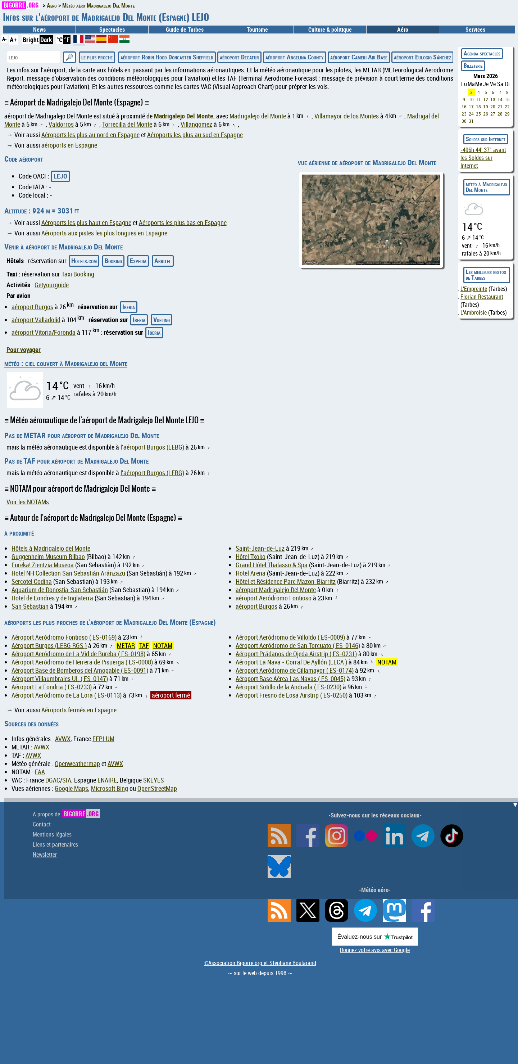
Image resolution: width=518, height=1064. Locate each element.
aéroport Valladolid (36, 320)
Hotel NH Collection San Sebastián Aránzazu (68, 573)
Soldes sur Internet (485, 139)
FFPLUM (103, 739)
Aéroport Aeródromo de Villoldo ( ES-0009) (290, 637)
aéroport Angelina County (294, 57)
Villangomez (196, 124)
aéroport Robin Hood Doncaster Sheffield (167, 57)
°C (59, 39)
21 (500, 106)
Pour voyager (23, 349)
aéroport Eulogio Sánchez (422, 57)
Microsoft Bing (109, 788)
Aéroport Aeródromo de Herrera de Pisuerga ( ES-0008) (82, 662)
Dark (46, 39)
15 (507, 99)
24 (471, 114)
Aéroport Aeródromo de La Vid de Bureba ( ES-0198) (78, 654)
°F (67, 39)
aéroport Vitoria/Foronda (44, 332)
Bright (31, 39)
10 (471, 99)
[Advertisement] (263, 848)
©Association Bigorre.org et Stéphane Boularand (260, 963)
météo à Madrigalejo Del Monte (486, 187)
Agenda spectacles (482, 53)
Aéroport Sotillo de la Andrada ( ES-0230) (288, 687)
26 (485, 114)
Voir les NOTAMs (27, 502)
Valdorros (61, 124)
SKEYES (153, 780)
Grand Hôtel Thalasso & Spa (272, 565)
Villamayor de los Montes (346, 116)
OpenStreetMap (157, 788)
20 (492, 106)
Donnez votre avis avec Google (375, 950)
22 (507, 106)
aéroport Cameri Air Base (358, 57)
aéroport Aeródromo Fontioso (274, 598)
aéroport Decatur (239, 57)
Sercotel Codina (32, 581)
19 (485, 106)
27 (492, 114)
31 (471, 121)
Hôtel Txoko (250, 557)
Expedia (138, 260)
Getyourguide (52, 285)
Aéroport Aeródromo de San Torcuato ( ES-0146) (298, 645)
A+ (13, 39)
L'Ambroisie (473, 312)
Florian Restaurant (481, 297)
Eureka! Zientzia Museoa (43, 565)
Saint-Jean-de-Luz (260, 548)
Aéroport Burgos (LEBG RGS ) (49, 645)
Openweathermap (77, 763)
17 (471, 106)
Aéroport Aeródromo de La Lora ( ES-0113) (67, 695)
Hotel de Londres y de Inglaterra (52, 598)
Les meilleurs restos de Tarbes (486, 274)
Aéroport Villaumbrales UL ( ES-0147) (60, 679)
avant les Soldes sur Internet (483, 158)
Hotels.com (84, 260)
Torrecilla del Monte (127, 124)
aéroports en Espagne (69, 145)
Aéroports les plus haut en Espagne (86, 222)
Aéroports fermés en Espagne (79, 710)
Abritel (162, 260)
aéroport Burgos (32, 307)
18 (478, 106)
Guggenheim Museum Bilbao (48, 557)
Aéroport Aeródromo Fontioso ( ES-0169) (64, 637)
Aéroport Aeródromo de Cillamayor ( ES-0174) (295, 670)
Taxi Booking (78, 274)
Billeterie (473, 65)
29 (507, 114)
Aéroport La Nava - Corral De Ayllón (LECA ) (291, 662)
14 (500, 99)
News (39, 29)
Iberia (128, 306)
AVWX (63, 739)
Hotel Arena (250, 573)
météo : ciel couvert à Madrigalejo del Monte (65, 363)
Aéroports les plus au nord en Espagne (90, 135)
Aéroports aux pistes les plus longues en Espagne (104, 233)
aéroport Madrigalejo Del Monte (276, 590)
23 (464, 114)
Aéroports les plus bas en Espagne (183, 222)
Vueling (161, 319)
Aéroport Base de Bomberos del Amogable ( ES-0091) (80, 670)
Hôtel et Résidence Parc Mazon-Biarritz (286, 581)
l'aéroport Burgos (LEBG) (152, 447)
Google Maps (71, 788)
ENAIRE (107, 780)
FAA (40, 772)
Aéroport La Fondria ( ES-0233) (52, 687)
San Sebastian (30, 606)
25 (478, 114)
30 (464, 121)
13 (492, 99)
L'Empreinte (473, 289)
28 (500, 114)
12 (485, 99)
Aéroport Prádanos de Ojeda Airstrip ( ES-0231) (296, 654)
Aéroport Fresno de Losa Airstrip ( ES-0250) (291, 695)
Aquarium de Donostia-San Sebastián (60, 590)
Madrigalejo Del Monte (183, 116)
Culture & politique (330, 29)
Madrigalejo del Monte (258, 116)
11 (478, 99)
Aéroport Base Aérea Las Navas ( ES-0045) (290, 679)
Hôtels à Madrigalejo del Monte (51, 548)
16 (464, 106)
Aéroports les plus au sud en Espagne (195, 135)
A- (4, 38)
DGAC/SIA (58, 780)
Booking (113, 260)
